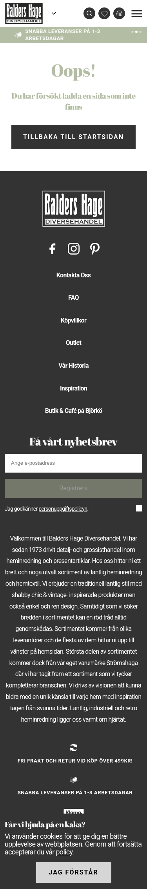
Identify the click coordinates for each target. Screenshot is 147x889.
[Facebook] (52, 248)
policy (64, 852)
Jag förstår (73, 872)
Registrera (73, 488)
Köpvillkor (73, 320)
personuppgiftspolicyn (62, 509)
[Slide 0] (132, 31)
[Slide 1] (136, 31)
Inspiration (73, 388)
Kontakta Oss (73, 275)
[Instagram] (74, 248)
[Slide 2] (140, 31)
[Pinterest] (95, 248)
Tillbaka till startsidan (73, 137)
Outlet (74, 342)
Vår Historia (73, 365)
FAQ (73, 297)
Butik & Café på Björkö (73, 410)
